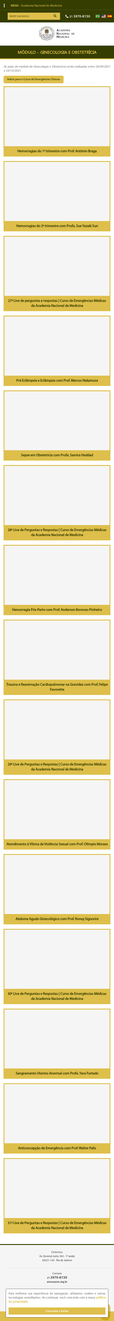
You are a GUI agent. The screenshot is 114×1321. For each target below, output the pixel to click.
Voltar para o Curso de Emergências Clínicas (33, 79)
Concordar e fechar (57, 1311)
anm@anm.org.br (57, 1282)
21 (77, 16)
